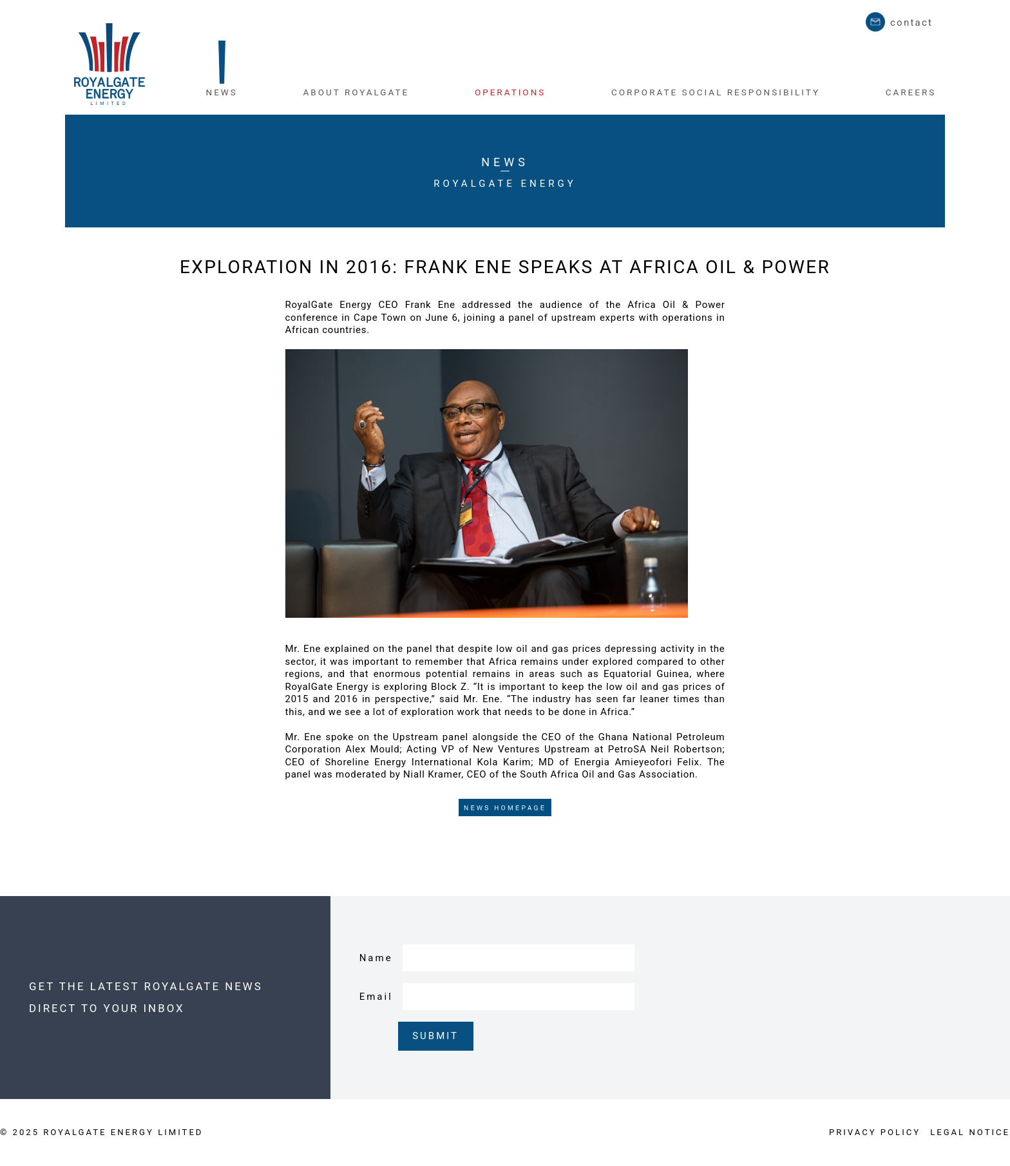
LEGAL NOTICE (970, 1132)
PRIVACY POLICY (874, 1132)
